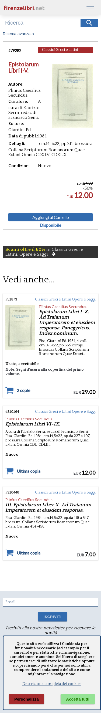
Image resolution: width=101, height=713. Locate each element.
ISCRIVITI (52, 617)
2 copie (23, 390)
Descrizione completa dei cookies (51, 684)
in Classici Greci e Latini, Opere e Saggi (44, 252)
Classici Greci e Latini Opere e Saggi (60, 52)
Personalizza (26, 699)
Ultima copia (28, 471)
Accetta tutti (77, 699)
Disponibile (50, 225)
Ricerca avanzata (18, 33)
